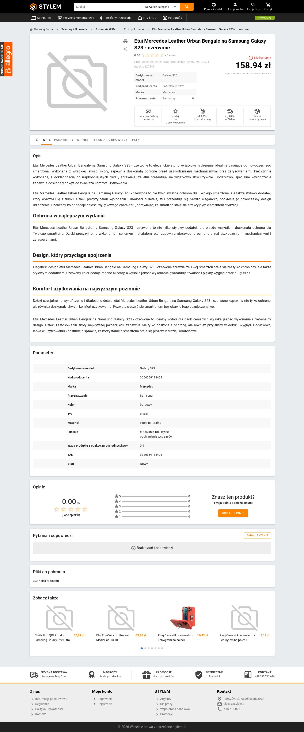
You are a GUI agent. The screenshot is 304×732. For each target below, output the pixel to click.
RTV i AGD (147, 17)
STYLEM (50, 7)
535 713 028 (232, 709)
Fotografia (172, 17)
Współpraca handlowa (172, 709)
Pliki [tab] (136, 139)
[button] (161, 7)
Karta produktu (46, 581)
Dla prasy (163, 704)
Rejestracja (102, 704)
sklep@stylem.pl (234, 704)
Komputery (41, 17)
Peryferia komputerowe (76, 17)
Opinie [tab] (82, 139)
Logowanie (102, 699)
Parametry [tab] (64, 139)
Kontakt (38, 714)
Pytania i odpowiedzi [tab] (110, 139)
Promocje (264, 17)
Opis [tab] (47, 139)
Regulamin (39, 704)
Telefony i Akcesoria (116, 17)
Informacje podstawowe (48, 699)
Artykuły (163, 699)
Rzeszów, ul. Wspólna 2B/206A (244, 699)
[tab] (37, 140)
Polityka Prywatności (46, 709)
